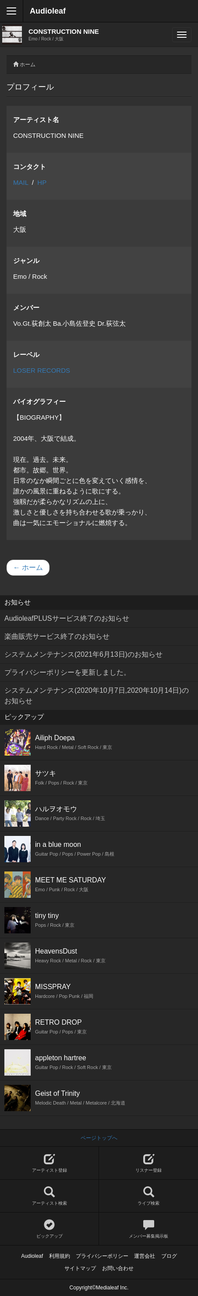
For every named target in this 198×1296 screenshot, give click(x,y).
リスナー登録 (148, 1163)
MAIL (20, 182)
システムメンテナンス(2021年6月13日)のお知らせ (83, 654)
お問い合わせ (118, 1268)
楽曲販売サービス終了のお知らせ (57, 636)
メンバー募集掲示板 (148, 1229)
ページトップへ (99, 1138)
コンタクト (29, 166)
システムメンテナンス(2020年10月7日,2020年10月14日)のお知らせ (96, 696)
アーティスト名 (36, 119)
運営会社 (144, 1256)
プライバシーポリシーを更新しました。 (67, 672)
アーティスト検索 (49, 1196)
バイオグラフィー (39, 401)
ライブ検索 (148, 1196)
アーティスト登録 (49, 1163)
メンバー (26, 307)
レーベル (26, 354)
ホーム (27, 64)
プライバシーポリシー (102, 1256)
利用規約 (59, 1256)
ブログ (169, 1256)
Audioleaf (48, 11)
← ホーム (28, 567)
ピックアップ (49, 1229)
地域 (19, 213)
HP (41, 182)
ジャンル (26, 260)
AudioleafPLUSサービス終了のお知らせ (66, 618)
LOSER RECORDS (41, 370)
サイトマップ (80, 1268)
